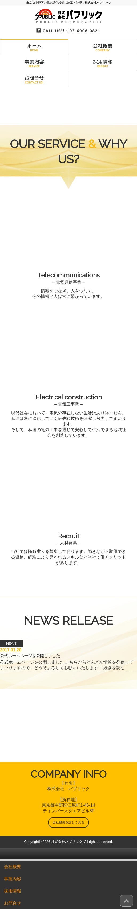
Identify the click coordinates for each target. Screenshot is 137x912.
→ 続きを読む (111, 667)
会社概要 (12, 866)
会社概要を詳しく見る (68, 822)
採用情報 (12, 891)
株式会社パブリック (66, 842)
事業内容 (12, 879)
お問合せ (12, 903)
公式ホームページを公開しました (30, 655)
